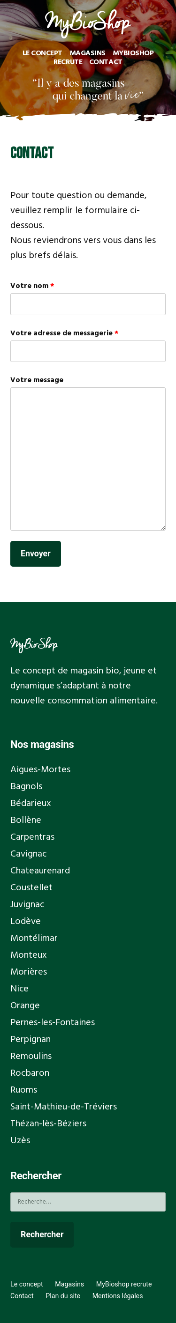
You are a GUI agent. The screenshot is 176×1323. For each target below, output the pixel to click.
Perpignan (30, 1039)
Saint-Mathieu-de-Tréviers (63, 1107)
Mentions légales (117, 1296)
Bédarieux (30, 803)
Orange (25, 1005)
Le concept (43, 53)
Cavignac (28, 854)
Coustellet (31, 887)
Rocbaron (29, 1073)
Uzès (20, 1140)
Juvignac (27, 904)
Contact (105, 62)
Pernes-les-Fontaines (52, 1022)
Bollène (25, 820)
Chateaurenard (40, 871)
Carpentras (32, 837)
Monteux (28, 955)
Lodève (25, 921)
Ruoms (23, 1090)
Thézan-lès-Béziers (48, 1123)
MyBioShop (34, 643)
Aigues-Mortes (40, 769)
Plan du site (63, 1296)
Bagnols (26, 786)
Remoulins (31, 1056)
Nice (19, 989)
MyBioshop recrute (124, 1284)
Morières (28, 972)
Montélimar (34, 938)
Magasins (87, 53)
